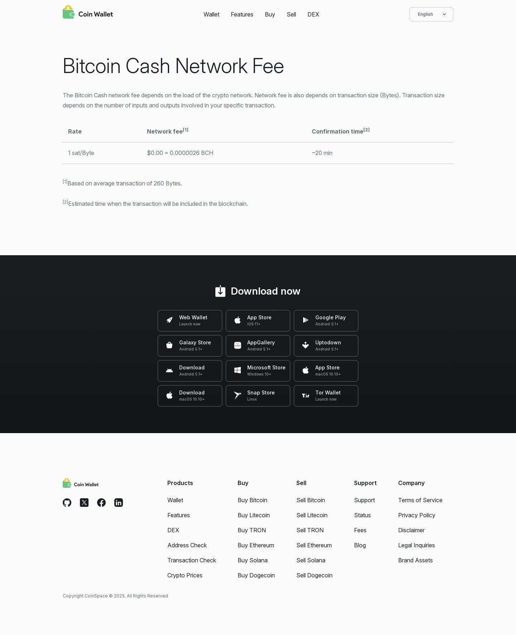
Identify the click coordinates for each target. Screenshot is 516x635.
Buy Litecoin (254, 515)
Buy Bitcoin (252, 500)
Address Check (187, 545)
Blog (360, 545)
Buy (270, 14)
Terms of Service (420, 500)
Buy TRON (252, 530)
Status (362, 515)
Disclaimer (411, 530)
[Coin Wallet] (88, 12)
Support (364, 500)
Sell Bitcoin (310, 500)
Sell (291, 14)
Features (242, 14)
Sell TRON (310, 530)
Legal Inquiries (416, 545)
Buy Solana (253, 560)
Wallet (211, 14)
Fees (360, 530)
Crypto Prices (184, 575)
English (431, 14)
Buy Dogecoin (256, 575)
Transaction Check (191, 560)
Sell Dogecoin (314, 575)
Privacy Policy (416, 515)
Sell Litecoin (312, 515)
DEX (313, 14)
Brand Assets (415, 560)
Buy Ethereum (256, 545)
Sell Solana (310, 560)
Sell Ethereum (314, 545)
